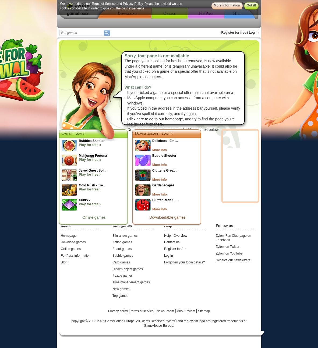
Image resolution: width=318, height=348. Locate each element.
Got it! (251, 5)
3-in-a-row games (124, 236)
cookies (65, 8)
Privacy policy (118, 311)
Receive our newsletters (233, 260)
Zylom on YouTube (229, 253)
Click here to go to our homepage (155, 119)
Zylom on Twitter (227, 247)
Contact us (171, 242)
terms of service (142, 311)
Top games (120, 296)
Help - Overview (175, 236)
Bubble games (122, 255)
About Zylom (186, 311)
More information (227, 5)
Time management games (131, 282)
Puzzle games (122, 275)
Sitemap (204, 311)
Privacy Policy (133, 4)
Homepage (69, 236)
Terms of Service (104, 4)
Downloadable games (154, 133)
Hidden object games (127, 269)
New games (120, 289)
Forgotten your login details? (184, 262)
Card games (121, 262)
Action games (122, 242)
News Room (166, 311)
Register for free (233, 32)
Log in (254, 32)
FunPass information (75, 255)
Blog (64, 262)
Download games (73, 242)
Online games (93, 217)
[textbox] (81, 33)
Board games (122, 249)
